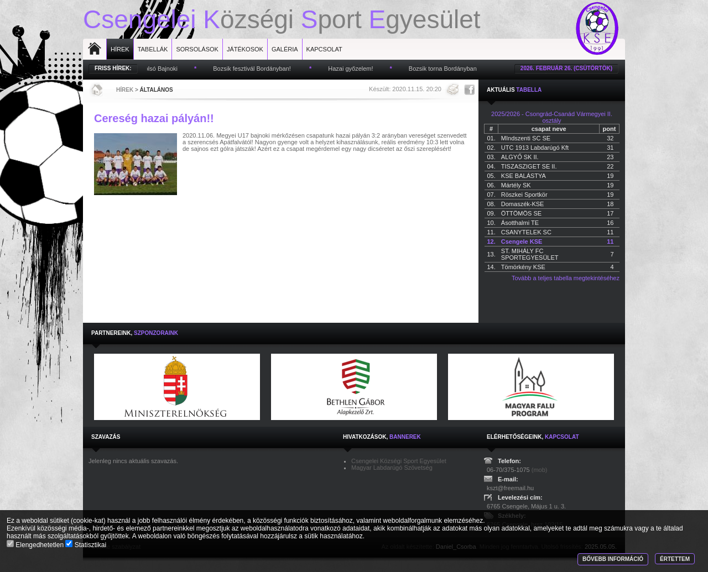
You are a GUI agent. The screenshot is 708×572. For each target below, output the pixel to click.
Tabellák (153, 49)
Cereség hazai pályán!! (154, 118)
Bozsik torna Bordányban (446, 68)
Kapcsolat (324, 49)
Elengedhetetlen (36, 545)
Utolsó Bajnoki (161, 68)
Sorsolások (197, 49)
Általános (156, 90)
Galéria (285, 49)
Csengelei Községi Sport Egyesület (398, 461)
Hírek (120, 49)
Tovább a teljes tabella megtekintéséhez (566, 278)
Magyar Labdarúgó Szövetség (392, 467)
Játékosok (245, 49)
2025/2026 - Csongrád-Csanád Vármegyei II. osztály (551, 117)
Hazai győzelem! (353, 68)
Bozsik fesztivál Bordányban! (255, 68)
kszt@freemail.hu (510, 488)
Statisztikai (85, 545)
